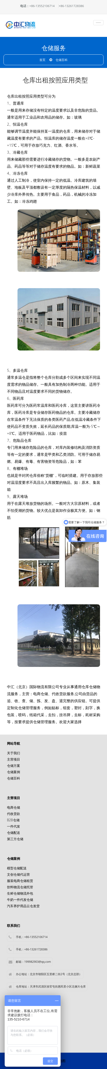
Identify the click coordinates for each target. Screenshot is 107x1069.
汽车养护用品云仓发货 (23, 906)
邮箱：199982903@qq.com (30, 962)
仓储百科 (61, 60)
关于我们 (13, 753)
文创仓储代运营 (18, 874)
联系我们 (13, 925)
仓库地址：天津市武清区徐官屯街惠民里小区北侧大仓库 (47, 986)
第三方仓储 (15, 839)
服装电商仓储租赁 (20, 880)
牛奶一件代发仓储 (20, 899)
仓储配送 (13, 832)
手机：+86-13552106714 (28, 937)
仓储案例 (13, 772)
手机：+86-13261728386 (28, 949)
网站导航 (13, 743)
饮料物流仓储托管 (20, 887)
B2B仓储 (13, 820)
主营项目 (13, 759)
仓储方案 (13, 765)
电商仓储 (40, 693)
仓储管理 (25, 707)
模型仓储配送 (17, 868)
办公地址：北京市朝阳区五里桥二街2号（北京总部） (45, 974)
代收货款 (13, 813)
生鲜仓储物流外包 (20, 893)
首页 (42, 60)
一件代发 (13, 826)
